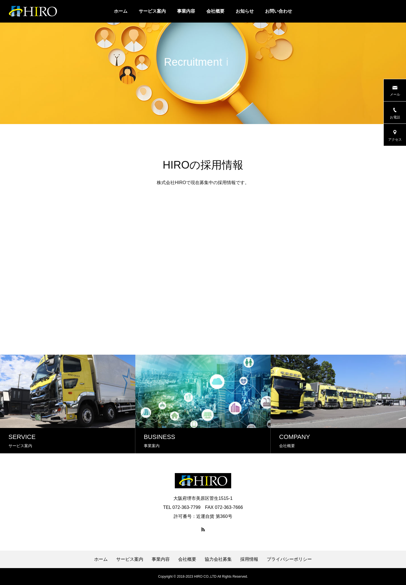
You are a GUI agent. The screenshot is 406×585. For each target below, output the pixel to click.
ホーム (120, 11)
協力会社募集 (218, 559)
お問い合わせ (278, 11)
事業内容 (186, 11)
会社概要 (215, 11)
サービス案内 (152, 11)
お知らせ (245, 11)
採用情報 (249, 559)
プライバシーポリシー (289, 559)
